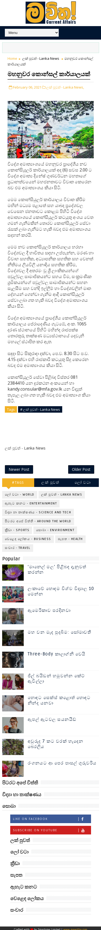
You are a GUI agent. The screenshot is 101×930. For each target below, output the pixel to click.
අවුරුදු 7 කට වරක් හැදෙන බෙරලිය (55, 741)
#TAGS (18, 480)
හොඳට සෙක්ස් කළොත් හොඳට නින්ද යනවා (59, 698)
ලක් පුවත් (50, 480)
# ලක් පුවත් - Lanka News (40, 418)
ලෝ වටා (83, 480)
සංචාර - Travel (17, 545)
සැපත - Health (70, 536)
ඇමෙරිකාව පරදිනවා (49, 608)
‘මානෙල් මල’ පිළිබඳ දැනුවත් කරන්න (57, 567)
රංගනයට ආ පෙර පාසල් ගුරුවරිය (62, 760)
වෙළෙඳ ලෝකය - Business (28, 536)
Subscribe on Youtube (52, 828)
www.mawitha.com (75, 927)
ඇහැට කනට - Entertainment (31, 501)
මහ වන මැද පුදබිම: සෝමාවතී (59, 630)
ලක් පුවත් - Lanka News (40, 58)
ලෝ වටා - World (19, 492)
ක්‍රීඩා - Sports (17, 527)
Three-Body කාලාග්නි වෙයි (57, 651)
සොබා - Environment (55, 527)
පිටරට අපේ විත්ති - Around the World (38, 519)
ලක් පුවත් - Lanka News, (65, 96)
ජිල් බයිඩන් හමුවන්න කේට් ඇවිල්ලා (56, 676)
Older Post (81, 466)
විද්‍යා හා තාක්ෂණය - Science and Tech (38, 510)
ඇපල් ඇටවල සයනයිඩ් (52, 717)
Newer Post (19, 466)
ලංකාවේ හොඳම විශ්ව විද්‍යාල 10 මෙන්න (61, 589)
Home (12, 58)
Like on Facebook (52, 816)
